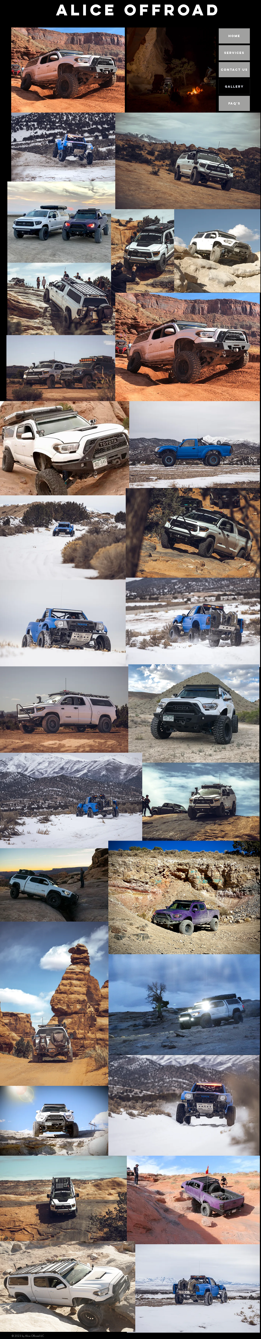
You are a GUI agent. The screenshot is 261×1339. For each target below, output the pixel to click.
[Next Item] (209, 70)
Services (234, 53)
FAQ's (234, 103)
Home (234, 36)
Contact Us (234, 70)
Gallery (234, 87)
